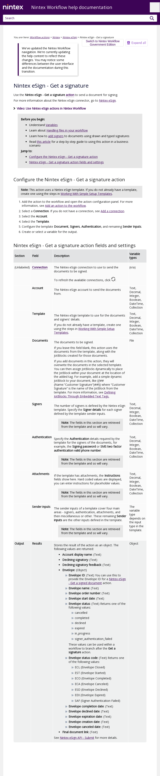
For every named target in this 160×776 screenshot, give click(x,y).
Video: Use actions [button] (50, 108)
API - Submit (77, 738)
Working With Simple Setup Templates (86, 194)
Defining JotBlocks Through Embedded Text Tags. (84, 394)
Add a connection (112, 211)
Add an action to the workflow (65, 206)
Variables (52, 125)
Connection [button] (40, 267)
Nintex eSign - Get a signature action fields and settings (66, 162)
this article (44, 142)
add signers (56, 136)
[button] (152, 18)
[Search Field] (80, 18)
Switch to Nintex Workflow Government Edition (103, 43)
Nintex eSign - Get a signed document (97, 581)
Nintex (56, 37)
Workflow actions (40, 37)
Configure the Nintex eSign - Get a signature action (63, 157)
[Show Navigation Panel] (155, 7)
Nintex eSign (69, 37)
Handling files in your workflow (67, 130)
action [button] (70, 95)
